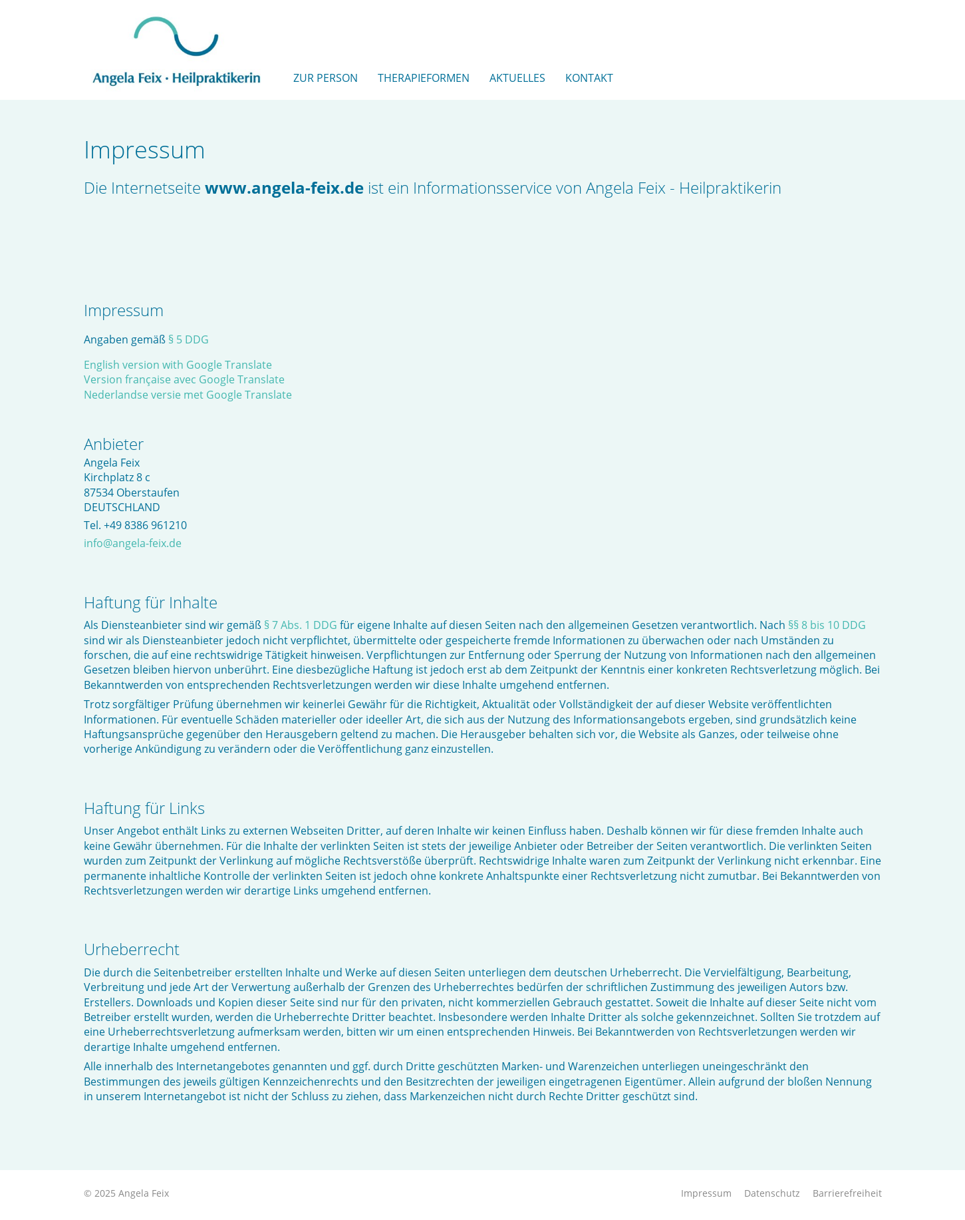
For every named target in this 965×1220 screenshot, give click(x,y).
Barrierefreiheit (847, 1193)
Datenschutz (772, 1193)
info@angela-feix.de (133, 543)
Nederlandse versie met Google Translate (188, 394)
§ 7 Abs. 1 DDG (300, 625)
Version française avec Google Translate (184, 379)
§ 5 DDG (188, 339)
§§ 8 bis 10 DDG (827, 625)
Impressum (706, 1193)
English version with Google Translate (178, 364)
